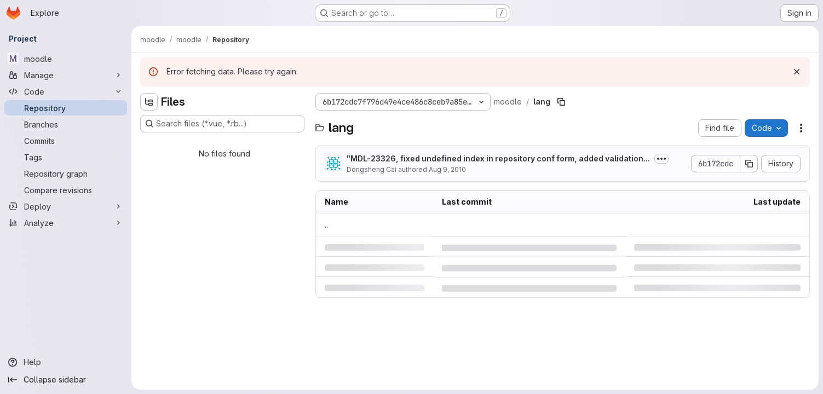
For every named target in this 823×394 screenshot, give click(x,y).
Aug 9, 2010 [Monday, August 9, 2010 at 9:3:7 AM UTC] (447, 169)
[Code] (65, 91)
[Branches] (65, 124)
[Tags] (65, 157)
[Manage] (65, 75)
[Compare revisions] (65, 190)
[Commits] (65, 140)
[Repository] (65, 107)
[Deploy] (65, 206)
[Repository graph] (65, 173)
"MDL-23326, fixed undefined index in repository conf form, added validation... (498, 158)
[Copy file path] (561, 102)
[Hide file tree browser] (149, 102)
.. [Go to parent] (326, 224)
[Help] (65, 362)
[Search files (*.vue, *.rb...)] (222, 123)
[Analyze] (65, 222)
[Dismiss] (796, 71)
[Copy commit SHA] (749, 163)
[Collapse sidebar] (65, 379)
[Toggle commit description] (661, 159)
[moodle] (65, 58)
